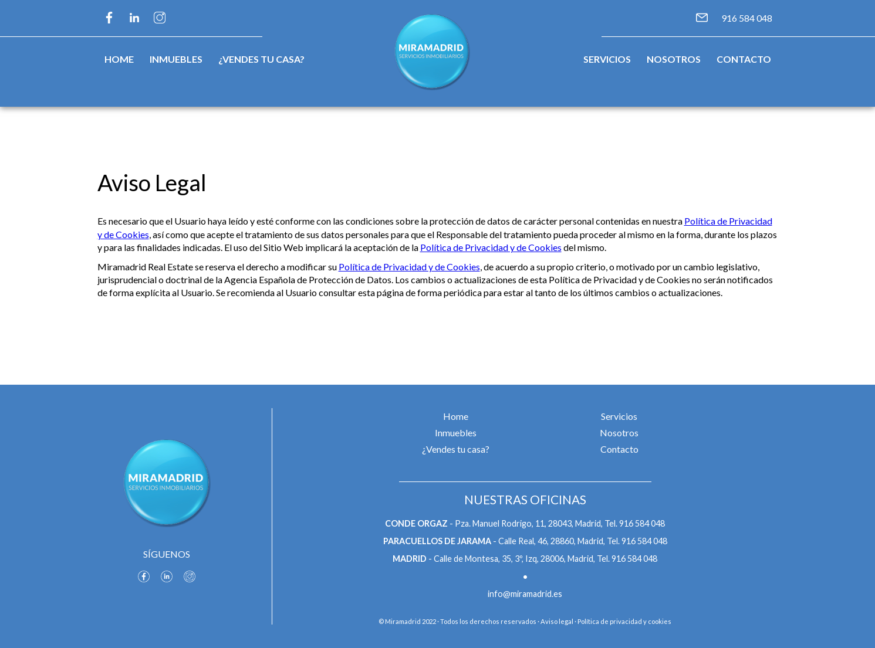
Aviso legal (556, 621)
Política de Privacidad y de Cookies (491, 247)
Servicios (607, 59)
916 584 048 (746, 17)
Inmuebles (176, 59)
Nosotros (674, 59)
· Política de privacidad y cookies (623, 621)
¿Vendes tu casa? (261, 59)
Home (119, 59)
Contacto (744, 59)
